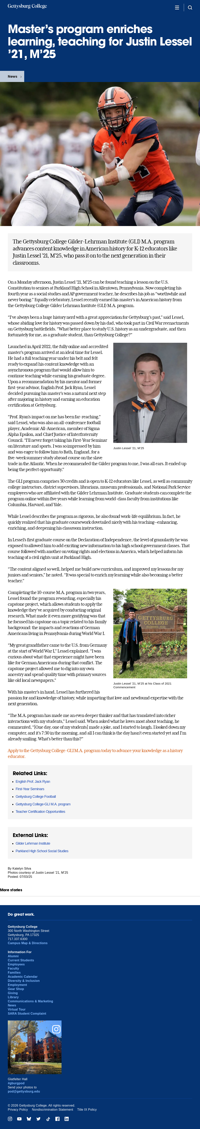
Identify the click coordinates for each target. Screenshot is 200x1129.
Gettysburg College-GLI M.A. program (43, 804)
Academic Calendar (23, 976)
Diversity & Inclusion (24, 980)
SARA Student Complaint (27, 1013)
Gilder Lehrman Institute (33, 843)
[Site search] (190, 7)
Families (14, 972)
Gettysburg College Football (36, 797)
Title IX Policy (87, 1109)
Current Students (21, 960)
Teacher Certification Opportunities (40, 812)
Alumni (13, 956)
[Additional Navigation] (177, 7)
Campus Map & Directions (28, 943)
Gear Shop (16, 989)
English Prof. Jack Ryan (33, 782)
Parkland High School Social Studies (42, 851)
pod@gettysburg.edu (24, 1091)
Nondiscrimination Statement (52, 1109)
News (12, 76)
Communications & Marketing (30, 1001)
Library (13, 997)
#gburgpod (16, 1083)
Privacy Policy (18, 1109)
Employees (16, 964)
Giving (13, 993)
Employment (17, 985)
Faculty (13, 968)
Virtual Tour (17, 1009)
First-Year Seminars (30, 789)
